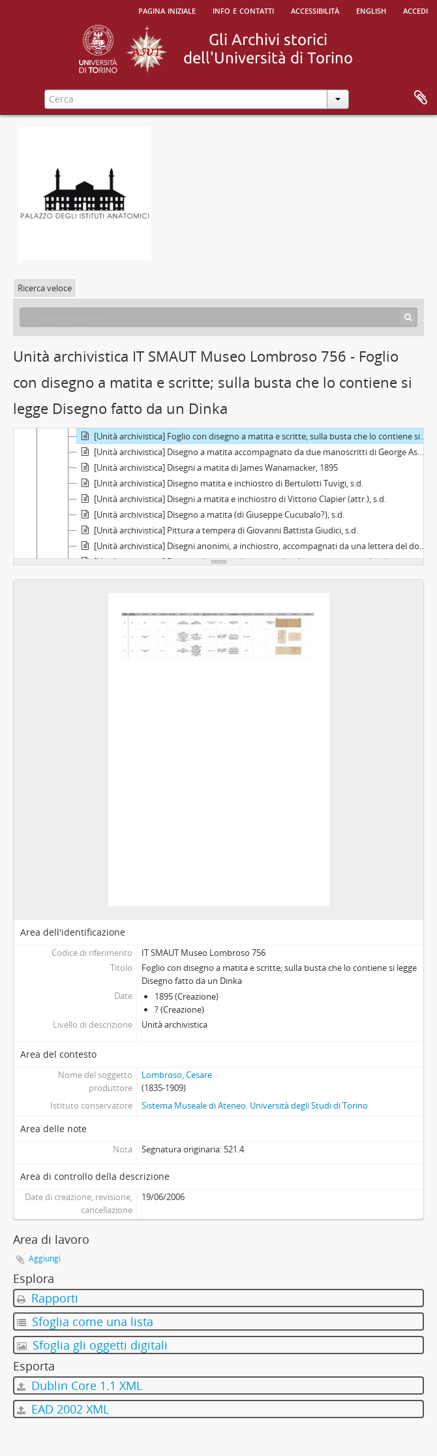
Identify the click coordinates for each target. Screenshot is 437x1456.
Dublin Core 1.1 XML (79, 1385)
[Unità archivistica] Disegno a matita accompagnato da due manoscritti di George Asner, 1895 (253, 452)
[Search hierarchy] (218, 317)
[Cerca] (407, 317)
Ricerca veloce (45, 288)
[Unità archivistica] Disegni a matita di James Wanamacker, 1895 (207, 467)
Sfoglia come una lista (85, 1321)
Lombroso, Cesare (177, 1075)
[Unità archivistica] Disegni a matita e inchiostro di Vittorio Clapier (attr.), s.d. (231, 499)
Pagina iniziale (167, 10)
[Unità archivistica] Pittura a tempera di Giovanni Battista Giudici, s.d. (217, 530)
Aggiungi (45, 1258)
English (371, 10)
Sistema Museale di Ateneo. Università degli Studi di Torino (255, 1105)
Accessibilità (315, 10)
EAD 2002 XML (63, 1409)
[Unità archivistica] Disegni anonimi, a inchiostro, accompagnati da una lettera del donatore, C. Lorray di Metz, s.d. (253, 546)
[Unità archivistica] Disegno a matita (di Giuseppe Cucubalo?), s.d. (210, 514)
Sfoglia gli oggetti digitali (92, 1345)
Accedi (415, 10)
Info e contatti (243, 10)
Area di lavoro (420, 98)
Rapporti (47, 1298)
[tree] (218, 493)
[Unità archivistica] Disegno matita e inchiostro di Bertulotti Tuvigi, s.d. (220, 483)
